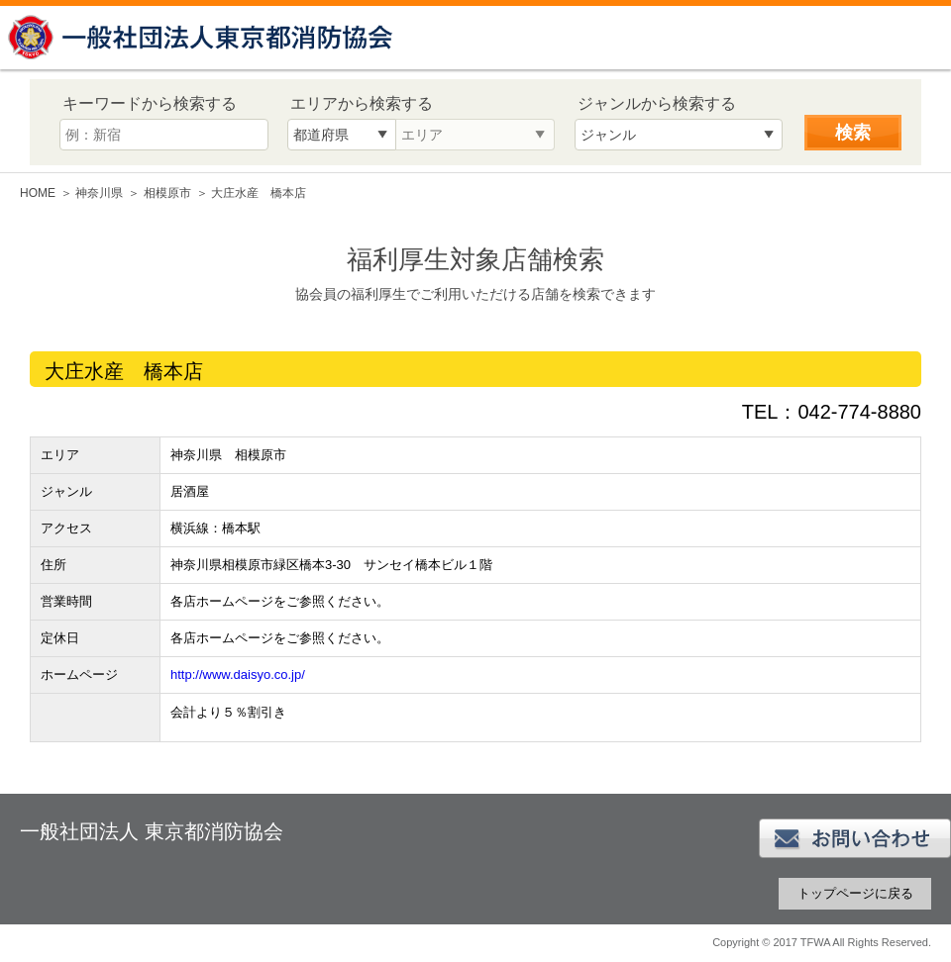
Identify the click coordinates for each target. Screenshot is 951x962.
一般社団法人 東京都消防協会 (203, 37)
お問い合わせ (855, 838)
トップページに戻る (855, 893)
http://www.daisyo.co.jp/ (237, 674)
